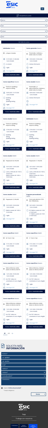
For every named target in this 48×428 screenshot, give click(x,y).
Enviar (40, 394)
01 (5, 333)
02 (9, 333)
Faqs (24, 414)
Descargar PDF (10, 71)
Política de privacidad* (15, 388)
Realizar (12, 74)
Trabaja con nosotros (24, 418)
